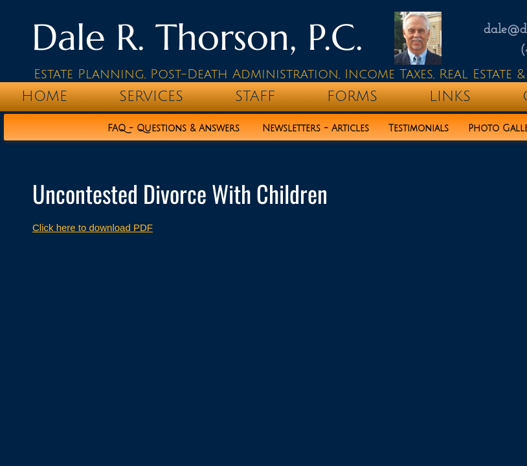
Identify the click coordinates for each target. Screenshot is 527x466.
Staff (255, 96)
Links (450, 96)
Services (151, 96)
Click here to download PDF (92, 227)
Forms (352, 96)
